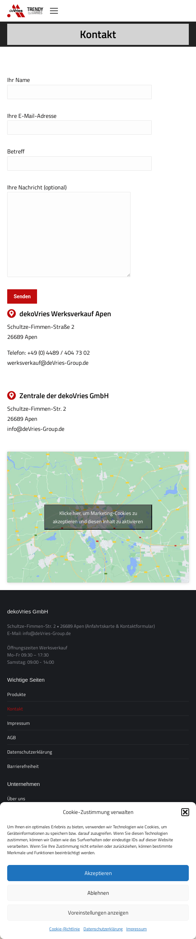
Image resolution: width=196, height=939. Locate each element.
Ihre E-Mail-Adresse (79, 121)
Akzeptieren (98, 873)
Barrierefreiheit (23, 766)
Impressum (136, 928)
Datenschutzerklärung (103, 928)
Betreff (79, 157)
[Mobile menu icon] (54, 11)
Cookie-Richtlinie (64, 928)
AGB (11, 737)
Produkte (16, 694)
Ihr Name (79, 85)
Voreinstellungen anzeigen (98, 912)
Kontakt (15, 708)
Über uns (16, 798)
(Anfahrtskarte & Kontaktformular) (120, 626)
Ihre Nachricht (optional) (69, 192)
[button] (185, 812)
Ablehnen (98, 893)
